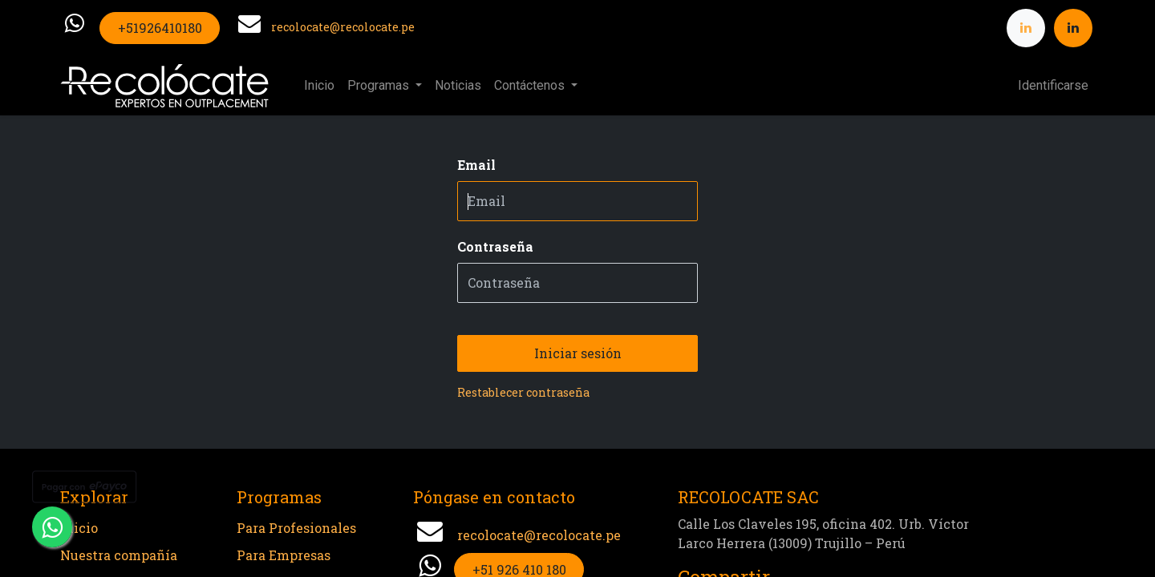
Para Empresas (283, 555)
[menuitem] (319, 86)
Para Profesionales (296, 527)
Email (476, 164)
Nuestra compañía (118, 555)
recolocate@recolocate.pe (343, 26)
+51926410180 (160, 27)
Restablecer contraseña (523, 392)
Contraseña (495, 246)
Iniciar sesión (578, 353)
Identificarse (1053, 85)
